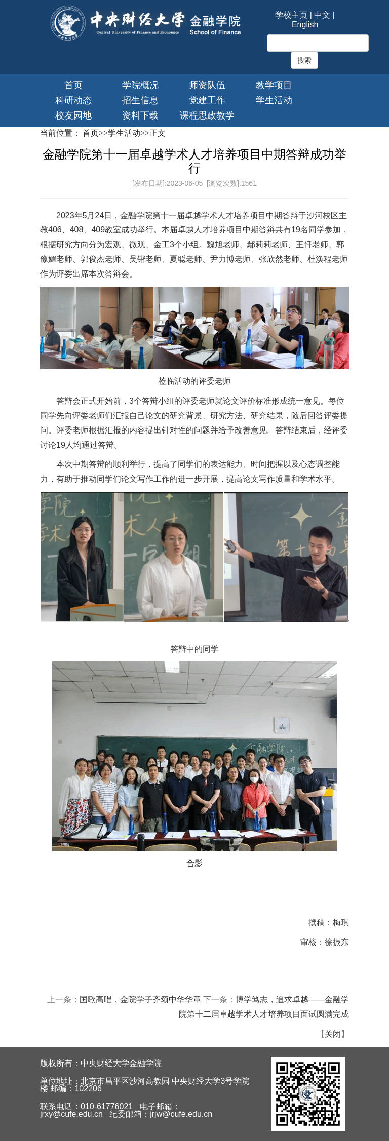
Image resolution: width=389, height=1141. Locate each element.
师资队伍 (207, 85)
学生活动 (274, 100)
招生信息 (140, 100)
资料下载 (140, 115)
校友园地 (73, 115)
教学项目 (274, 85)
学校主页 (291, 15)
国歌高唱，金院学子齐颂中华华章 (140, 999)
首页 (73, 85)
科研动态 (73, 100)
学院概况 (140, 85)
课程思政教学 (207, 115)
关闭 (333, 1034)
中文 (322, 15)
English (305, 24)
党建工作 (207, 100)
